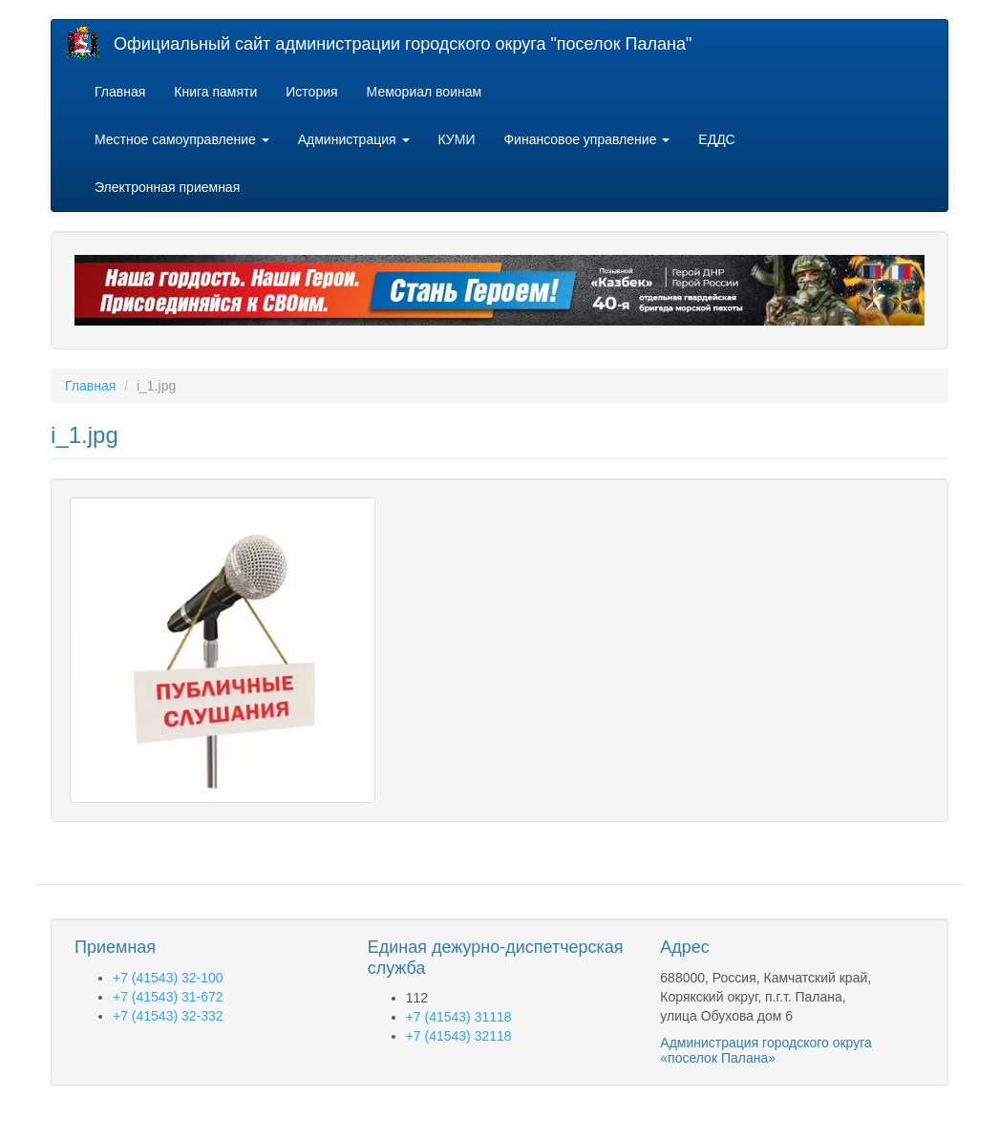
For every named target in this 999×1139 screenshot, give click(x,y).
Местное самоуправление (182, 139)
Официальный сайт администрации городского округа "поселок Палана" (402, 43)
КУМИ (457, 139)
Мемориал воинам (424, 91)
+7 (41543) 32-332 (168, 1015)
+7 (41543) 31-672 (168, 996)
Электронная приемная (167, 187)
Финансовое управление (586, 139)
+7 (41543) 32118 (459, 1036)
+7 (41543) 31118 (459, 1016)
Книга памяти (215, 91)
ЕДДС (716, 139)
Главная (120, 91)
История (311, 91)
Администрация (354, 139)
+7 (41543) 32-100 (168, 977)
